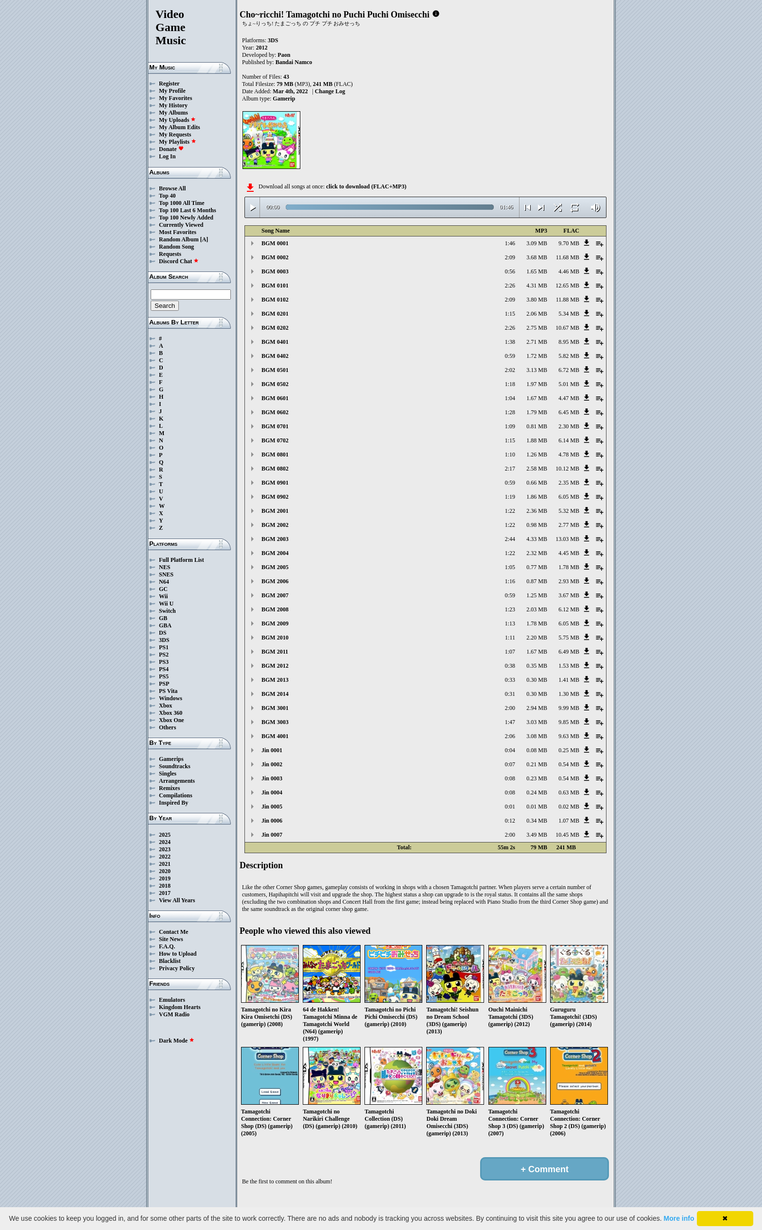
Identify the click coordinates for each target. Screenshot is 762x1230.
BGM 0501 (275, 370)
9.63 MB (568, 736)
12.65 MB (567, 285)
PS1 (164, 647)
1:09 (510, 426)
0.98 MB (536, 525)
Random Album (179, 239)
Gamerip (284, 98)
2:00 (510, 708)
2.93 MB (568, 581)
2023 (165, 849)
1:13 (510, 623)
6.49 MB (568, 651)
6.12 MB (568, 609)
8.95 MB (568, 341)
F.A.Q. (167, 946)
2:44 (510, 539)
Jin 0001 (271, 750)
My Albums (173, 112)
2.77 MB (568, 525)
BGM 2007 (275, 595)
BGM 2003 (275, 539)
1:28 (510, 412)
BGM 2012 (275, 665)
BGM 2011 (274, 651)
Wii (163, 596)
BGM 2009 (275, 623)
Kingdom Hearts (180, 1007)
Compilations (175, 795)
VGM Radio (174, 1014)
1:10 (510, 454)
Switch (167, 610)
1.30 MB (568, 694)
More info (679, 1218)
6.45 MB (568, 412)
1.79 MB (536, 412)
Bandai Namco (294, 62)
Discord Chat (179, 261)
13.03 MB (567, 539)
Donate (171, 149)
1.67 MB (536, 398)
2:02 (510, 370)
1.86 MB (536, 496)
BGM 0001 (275, 243)
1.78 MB (568, 567)
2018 (165, 885)
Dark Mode (176, 1040)
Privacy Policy (177, 968)
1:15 (510, 313)
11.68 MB (567, 257)
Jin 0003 (271, 778)
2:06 (510, 736)
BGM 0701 (275, 426)
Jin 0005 (271, 806)
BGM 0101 (275, 285)
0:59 (510, 356)
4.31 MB (536, 285)
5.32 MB (568, 510)
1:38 (510, 341)
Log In (167, 156)
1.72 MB (536, 356)
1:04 (510, 398)
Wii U (166, 603)
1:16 (510, 581)
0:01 (510, 806)
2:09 (510, 257)
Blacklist (170, 961)
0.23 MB (536, 778)
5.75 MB (568, 637)
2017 (165, 893)
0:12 (510, 820)
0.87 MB (536, 581)
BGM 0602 (275, 412)
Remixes (169, 788)
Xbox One (171, 720)
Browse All (172, 188)
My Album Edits (179, 127)
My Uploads (177, 120)
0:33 (510, 679)
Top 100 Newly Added (186, 217)
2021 (165, 863)
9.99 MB (568, 708)
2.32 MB (536, 553)
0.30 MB (536, 679)
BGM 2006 (275, 581)
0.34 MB (536, 820)
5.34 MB (568, 313)
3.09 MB (536, 243)
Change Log (330, 91)
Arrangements (177, 780)
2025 (165, 834)
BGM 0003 (275, 271)
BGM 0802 (275, 468)
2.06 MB (536, 313)
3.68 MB (536, 257)
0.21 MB (536, 764)
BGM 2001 (275, 510)
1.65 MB (536, 271)
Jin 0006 (271, 820)
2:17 (510, 468)
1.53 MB (568, 665)
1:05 (510, 567)
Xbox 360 (170, 712)
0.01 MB (536, 806)
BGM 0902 (275, 496)
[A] (204, 239)
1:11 (510, 637)
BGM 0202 (275, 327)
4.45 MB (568, 553)
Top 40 (167, 195)
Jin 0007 (271, 834)
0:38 (510, 665)
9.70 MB (568, 243)
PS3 (164, 661)
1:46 (510, 243)
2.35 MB (568, 482)
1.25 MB (536, 595)
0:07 (510, 764)
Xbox (165, 705)
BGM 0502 (275, 384)
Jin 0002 (271, 764)
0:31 (510, 694)
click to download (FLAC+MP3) (366, 186)
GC (163, 589)
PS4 (164, 669)
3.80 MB (536, 299)
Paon (283, 54)
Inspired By (173, 802)
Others (167, 727)
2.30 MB (568, 426)
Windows (170, 698)
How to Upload (177, 953)
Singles (167, 773)
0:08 (510, 778)
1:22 (510, 510)
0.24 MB (536, 792)
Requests (170, 254)
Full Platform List (181, 559)
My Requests (175, 134)
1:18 (510, 384)
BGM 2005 (275, 567)
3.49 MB (536, 834)
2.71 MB (536, 341)
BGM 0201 (275, 313)
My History (173, 105)
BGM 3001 (275, 708)
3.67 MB (568, 595)
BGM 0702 (275, 440)
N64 (164, 581)
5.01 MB (568, 384)
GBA (165, 625)
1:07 (510, 651)
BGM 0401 (275, 341)
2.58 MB (536, 468)
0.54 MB (568, 764)
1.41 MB (568, 679)
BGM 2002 (275, 525)
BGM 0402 (275, 356)
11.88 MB (567, 299)
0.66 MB (536, 482)
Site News (171, 939)
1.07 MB (568, 820)
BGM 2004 (275, 553)
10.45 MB (567, 834)
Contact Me (173, 931)
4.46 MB (568, 271)
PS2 (164, 654)
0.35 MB (536, 665)
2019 (165, 878)
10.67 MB (567, 327)
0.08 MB (536, 750)
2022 (165, 856)
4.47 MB (568, 398)
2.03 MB (536, 609)
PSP (164, 683)
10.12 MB (567, 468)
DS (162, 632)
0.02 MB (568, 806)
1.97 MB (536, 384)
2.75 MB (536, 327)
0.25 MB (568, 750)
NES (164, 567)
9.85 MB (568, 722)
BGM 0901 (275, 482)
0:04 (510, 750)
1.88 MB (536, 440)
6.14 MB (568, 440)
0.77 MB (536, 567)
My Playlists (177, 141)
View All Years (177, 900)
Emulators (172, 999)
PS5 (164, 676)
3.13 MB (536, 370)
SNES (166, 574)
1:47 (510, 722)
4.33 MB (536, 539)
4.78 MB (568, 454)
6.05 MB (568, 496)
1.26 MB (536, 454)
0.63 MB (568, 792)
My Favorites (175, 98)
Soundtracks (174, 766)
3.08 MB (536, 736)
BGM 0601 (275, 398)
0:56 (510, 271)
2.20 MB (536, 637)
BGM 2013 (275, 679)
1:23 (510, 609)
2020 (165, 871)
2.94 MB (536, 708)
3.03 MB (536, 722)
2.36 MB (536, 510)
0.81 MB (536, 426)
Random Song (176, 246)
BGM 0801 (275, 454)
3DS (164, 640)
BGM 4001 (275, 736)
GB (163, 618)
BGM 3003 (275, 722)
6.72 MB (568, 370)
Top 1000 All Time (181, 203)
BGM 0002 (275, 257)
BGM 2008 (275, 609)
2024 (165, 842)
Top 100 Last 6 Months (187, 210)
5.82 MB (568, 356)
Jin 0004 (271, 792)
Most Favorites (177, 232)
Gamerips (171, 759)
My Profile (172, 90)
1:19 (510, 496)
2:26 (510, 285)
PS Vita (168, 691)
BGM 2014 (275, 694)
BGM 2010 (275, 637)
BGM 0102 (275, 299)
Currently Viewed (181, 224)
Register (169, 83)
